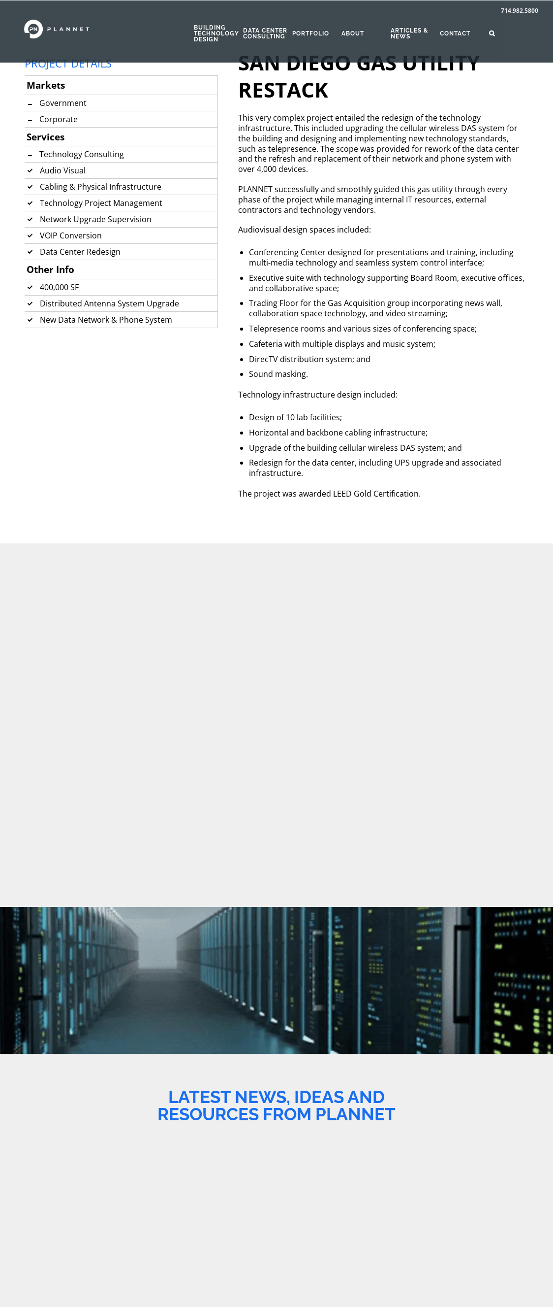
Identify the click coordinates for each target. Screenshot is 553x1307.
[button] (513, 33)
